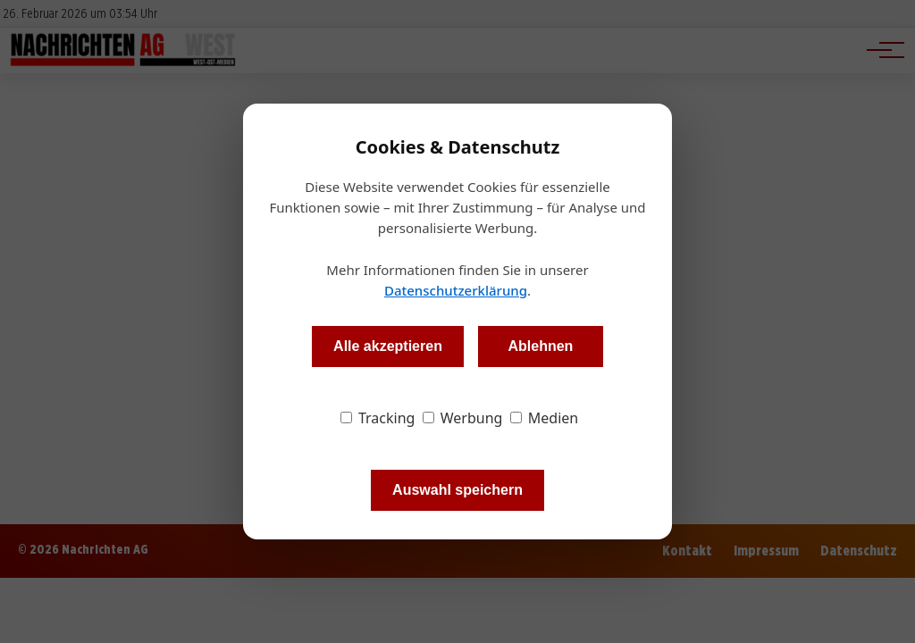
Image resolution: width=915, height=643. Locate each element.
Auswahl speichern (457, 489)
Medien (544, 418)
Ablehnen (540, 346)
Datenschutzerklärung (455, 290)
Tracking (378, 418)
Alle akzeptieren (387, 346)
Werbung (463, 418)
